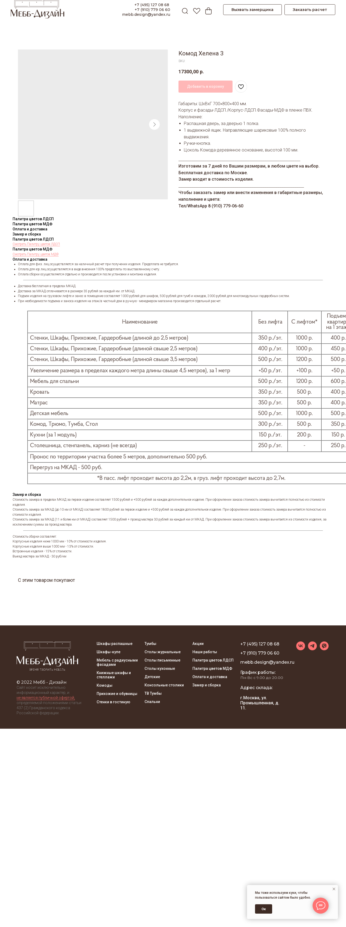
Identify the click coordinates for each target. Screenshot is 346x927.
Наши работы (204, 652)
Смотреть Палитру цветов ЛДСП (36, 244)
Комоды (104, 685)
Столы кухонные (160, 668)
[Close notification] (334, 889)
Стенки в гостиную (113, 702)
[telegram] (312, 649)
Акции (198, 643)
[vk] (300, 649)
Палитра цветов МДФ (212, 668)
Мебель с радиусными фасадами (117, 662)
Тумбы (150, 643)
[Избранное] (195, 10)
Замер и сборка (206, 685)
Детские (152, 677)
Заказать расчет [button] (310, 9)
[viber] (324, 649)
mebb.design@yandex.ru (146, 14)
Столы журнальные (163, 652)
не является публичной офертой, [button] (46, 698)
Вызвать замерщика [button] (252, 9)
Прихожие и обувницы (117, 694)
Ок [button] (263, 909)
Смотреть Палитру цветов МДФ (36, 254)
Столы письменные (162, 660)
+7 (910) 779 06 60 (152, 9)
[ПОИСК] (184, 10)
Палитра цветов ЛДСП (213, 660)
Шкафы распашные (114, 643)
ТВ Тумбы (153, 693)
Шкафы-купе (108, 652)
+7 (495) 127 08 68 (152, 4)
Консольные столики (164, 685)
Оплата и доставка (209, 677)
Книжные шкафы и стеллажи (114, 675)
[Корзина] (207, 10)
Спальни (152, 702)
